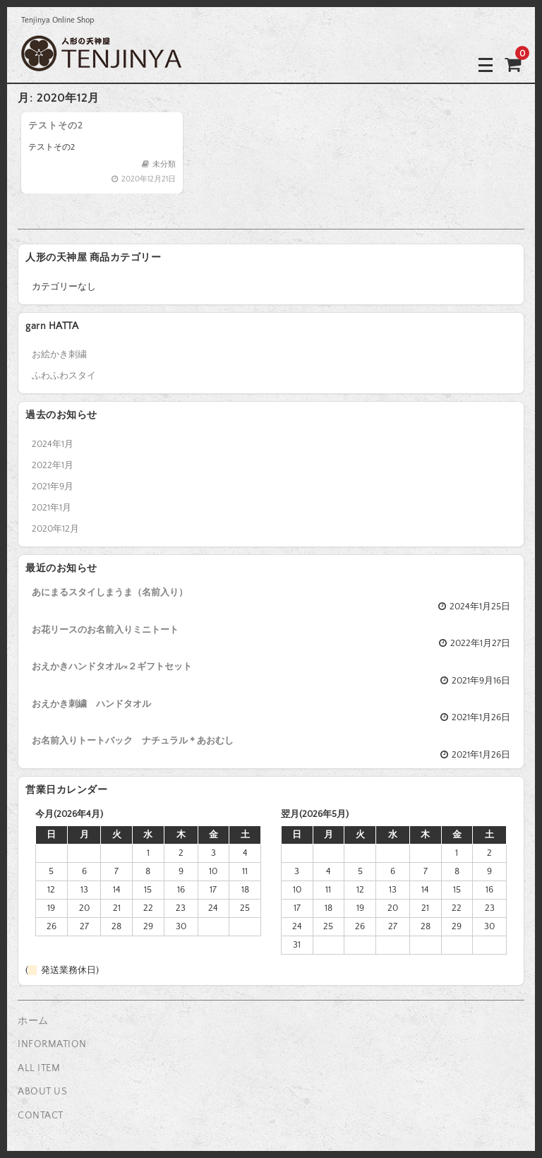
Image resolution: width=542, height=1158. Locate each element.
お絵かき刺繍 (59, 354)
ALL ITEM (39, 1068)
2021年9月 (52, 486)
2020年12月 (55, 529)
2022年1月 (52, 465)
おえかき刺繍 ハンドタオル (91, 704)
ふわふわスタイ (64, 376)
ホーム (33, 1021)
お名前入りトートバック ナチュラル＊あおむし (133, 741)
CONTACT (41, 1115)
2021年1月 (51, 508)
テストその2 (55, 126)
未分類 (164, 164)
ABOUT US (42, 1091)
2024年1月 (52, 444)
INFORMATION (52, 1044)
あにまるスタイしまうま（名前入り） (110, 592)
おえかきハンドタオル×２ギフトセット (112, 666)
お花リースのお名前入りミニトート (105, 630)
